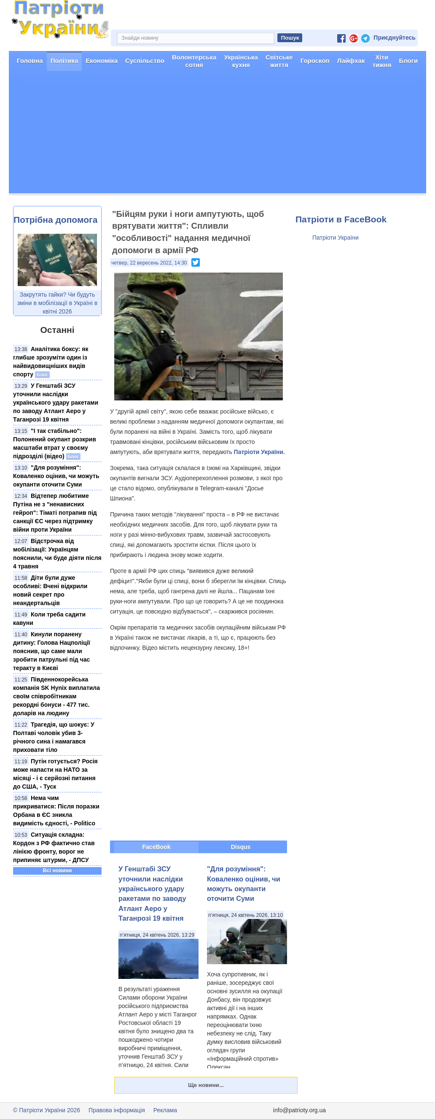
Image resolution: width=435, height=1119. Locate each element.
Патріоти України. (259, 452)
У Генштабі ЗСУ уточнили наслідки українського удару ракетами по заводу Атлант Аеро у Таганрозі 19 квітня (55, 402)
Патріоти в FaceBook (341, 219)
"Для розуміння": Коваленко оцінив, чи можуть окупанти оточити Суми (56, 476)
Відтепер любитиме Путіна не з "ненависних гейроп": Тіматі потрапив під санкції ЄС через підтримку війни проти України (55, 512)
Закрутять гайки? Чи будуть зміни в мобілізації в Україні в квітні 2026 (57, 303)
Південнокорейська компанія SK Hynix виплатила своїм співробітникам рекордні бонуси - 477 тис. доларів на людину (56, 696)
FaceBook (156, 846)
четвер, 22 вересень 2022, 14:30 (149, 263)
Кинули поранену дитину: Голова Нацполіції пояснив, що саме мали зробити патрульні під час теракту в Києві (51, 651)
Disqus (241, 846)
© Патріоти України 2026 (46, 1110)
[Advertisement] (217, 134)
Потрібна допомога (55, 219)
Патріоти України (335, 237)
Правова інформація (117, 1110)
